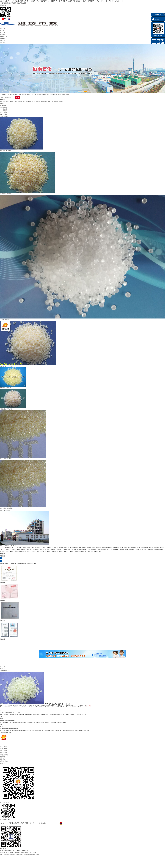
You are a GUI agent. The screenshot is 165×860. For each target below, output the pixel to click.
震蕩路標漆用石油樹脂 (6, 458)
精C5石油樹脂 (11, 94)
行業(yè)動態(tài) (4, 670)
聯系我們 (2, 42)
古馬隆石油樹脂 (42, 94)
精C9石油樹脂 (19, 94)
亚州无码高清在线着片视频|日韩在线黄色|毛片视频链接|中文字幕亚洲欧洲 (19, 854)
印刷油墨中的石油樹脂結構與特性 (7, 720)
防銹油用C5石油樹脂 (5, 193)
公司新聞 (2, 668)
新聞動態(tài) (3, 34)
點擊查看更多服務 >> (5, 510)
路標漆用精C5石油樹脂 (6, 409)
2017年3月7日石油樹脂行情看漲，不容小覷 (10, 712)
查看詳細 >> (3, 554)
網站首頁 (2, 28)
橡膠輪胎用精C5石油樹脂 (6, 508)
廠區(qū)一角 (3, 36)
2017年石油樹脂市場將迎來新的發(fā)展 (9, 728)
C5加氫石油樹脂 (4, 319)
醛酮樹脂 (54, 94)
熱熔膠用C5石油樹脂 (5, 387)
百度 (10, 732)
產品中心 (2, 32)
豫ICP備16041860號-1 (35, 823)
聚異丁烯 (49, 94)
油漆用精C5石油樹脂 (5, 150)
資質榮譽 (2, 38)
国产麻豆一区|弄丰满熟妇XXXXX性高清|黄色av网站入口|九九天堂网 (18, 852)
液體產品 (2, 763)
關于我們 (2, 30)
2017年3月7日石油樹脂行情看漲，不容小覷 (57, 704)
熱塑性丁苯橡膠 (61, 94)
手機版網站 (3, 5)
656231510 (157, 19)
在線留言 (2, 40)
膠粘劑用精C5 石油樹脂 (6, 366)
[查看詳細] (88, 706)
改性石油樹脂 (26, 94)
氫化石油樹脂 (34, 94)
